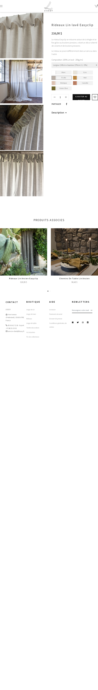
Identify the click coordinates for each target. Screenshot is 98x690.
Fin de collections (32, 337)
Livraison (52, 309)
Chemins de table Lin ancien (74, 278)
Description (59, 112)
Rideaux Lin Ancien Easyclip (23, 278)
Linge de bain (31, 314)
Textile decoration (32, 328)
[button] (48, 290)
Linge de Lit (30, 309)
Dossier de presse (55, 319)
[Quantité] (60, 97)
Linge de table (31, 323)
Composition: (57, 59)
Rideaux (29, 319)
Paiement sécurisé (55, 314)
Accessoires (30, 332)
